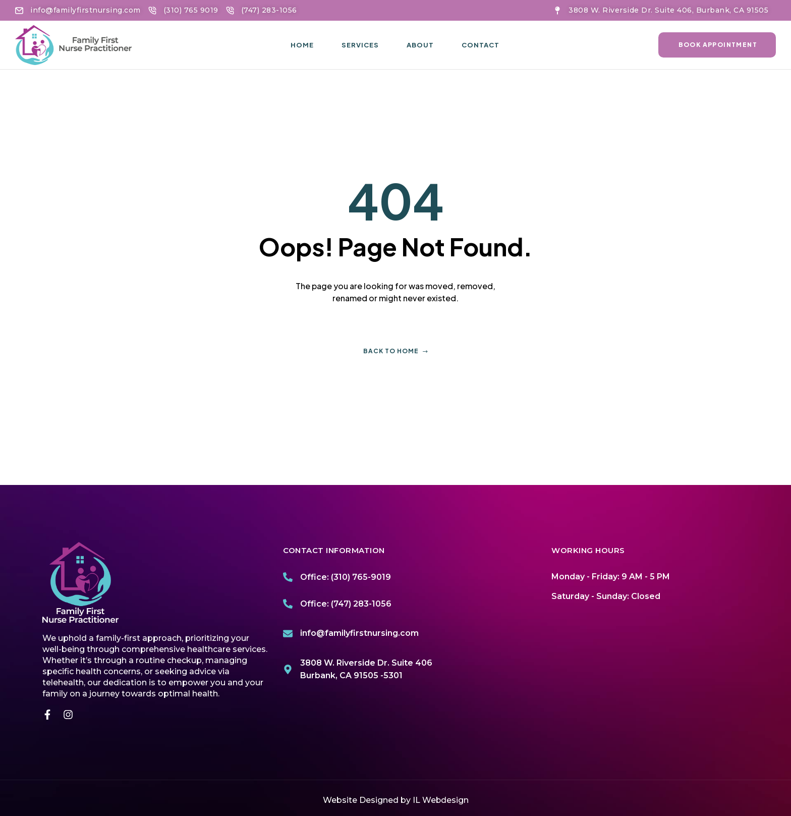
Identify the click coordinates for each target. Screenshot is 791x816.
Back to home (395, 351)
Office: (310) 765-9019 (345, 577)
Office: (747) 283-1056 (345, 604)
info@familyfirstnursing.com (359, 633)
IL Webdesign (440, 800)
